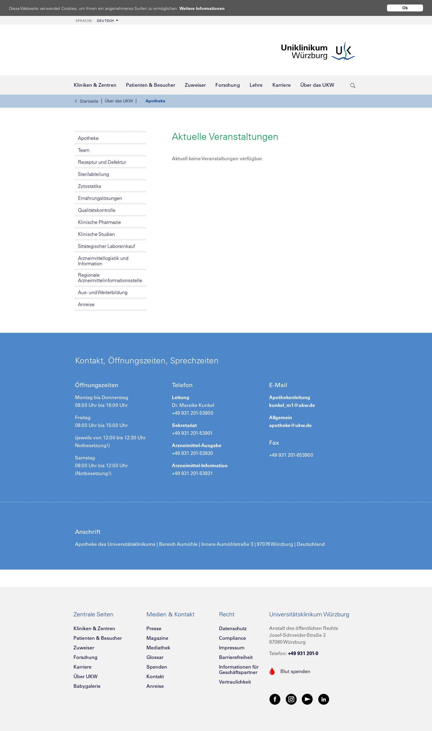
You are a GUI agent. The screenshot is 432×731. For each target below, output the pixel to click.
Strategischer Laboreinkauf (106, 246)
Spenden (156, 667)
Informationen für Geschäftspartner (239, 669)
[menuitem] (96, 20)
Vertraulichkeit (235, 682)
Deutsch (95, 21)
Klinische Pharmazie (99, 222)
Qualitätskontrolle (97, 210)
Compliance (232, 638)
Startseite (86, 101)
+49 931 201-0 (303, 653)
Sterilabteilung (93, 174)
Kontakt (155, 676)
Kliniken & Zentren (94, 628)
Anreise (86, 304)
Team (83, 150)
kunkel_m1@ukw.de (292, 405)
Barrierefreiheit (236, 657)
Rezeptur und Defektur (102, 162)
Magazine (157, 638)
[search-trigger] (353, 85)
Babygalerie (87, 686)
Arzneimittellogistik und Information (103, 260)
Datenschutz (233, 628)
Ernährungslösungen (100, 198)
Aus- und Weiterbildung (103, 292)
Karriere (83, 667)
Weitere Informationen (207, 8)
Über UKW (86, 676)
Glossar (155, 657)
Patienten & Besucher (98, 638)
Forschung (86, 657)
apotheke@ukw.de (290, 425)
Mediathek (158, 648)
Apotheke (155, 101)
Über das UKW (119, 101)
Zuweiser (84, 648)
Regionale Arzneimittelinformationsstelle (110, 277)
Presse (153, 628)
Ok (405, 8)
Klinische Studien (96, 234)
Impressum (231, 648)
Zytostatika (89, 186)
